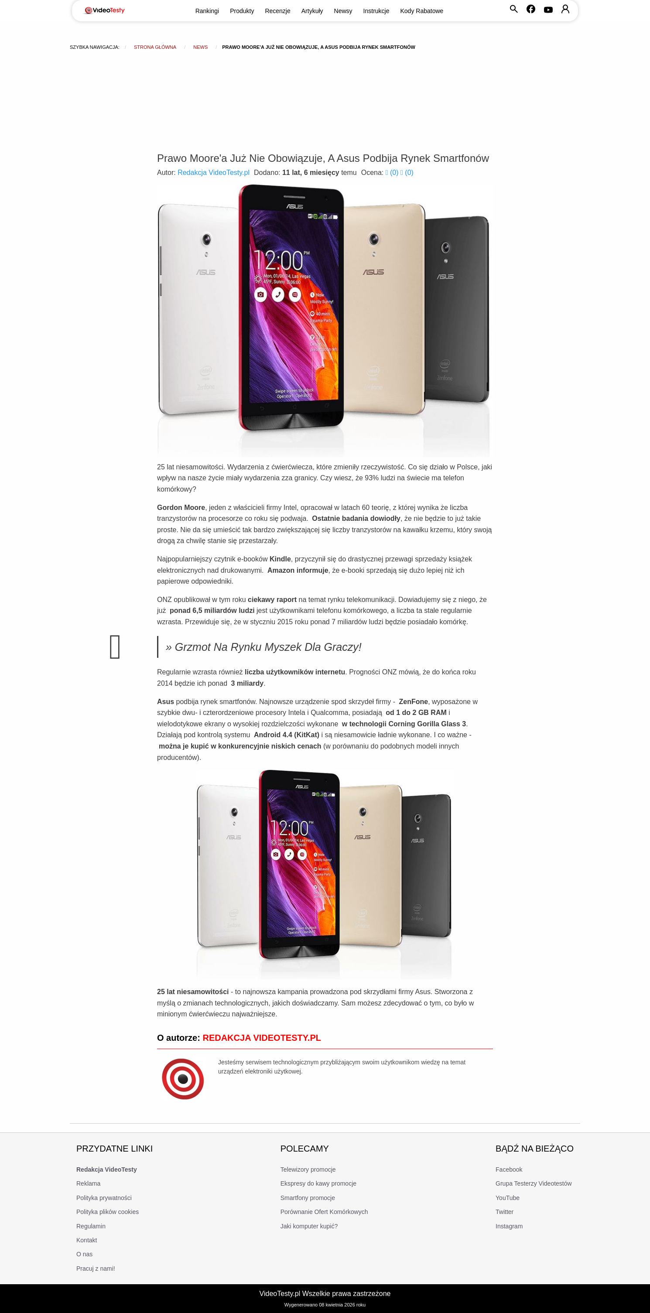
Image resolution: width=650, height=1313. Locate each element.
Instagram (509, 1226)
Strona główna (155, 47)
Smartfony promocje (308, 1197)
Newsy (343, 10)
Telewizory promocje (308, 1169)
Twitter (504, 1211)
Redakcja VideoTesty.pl (214, 172)
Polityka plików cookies (107, 1211)
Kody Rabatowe (422, 10)
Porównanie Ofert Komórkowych (324, 1211)
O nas (84, 1254)
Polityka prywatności (104, 1197)
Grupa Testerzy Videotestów (534, 1183)
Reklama (88, 1183)
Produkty (242, 10)
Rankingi (207, 10)
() (393, 172)
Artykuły (312, 10)
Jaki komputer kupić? (309, 1226)
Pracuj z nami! (95, 1268)
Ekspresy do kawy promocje (318, 1183)
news (200, 47)
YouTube (508, 1197)
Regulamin (91, 1226)
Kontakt (86, 1240)
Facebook (509, 1169)
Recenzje (277, 10)
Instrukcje (376, 10)
